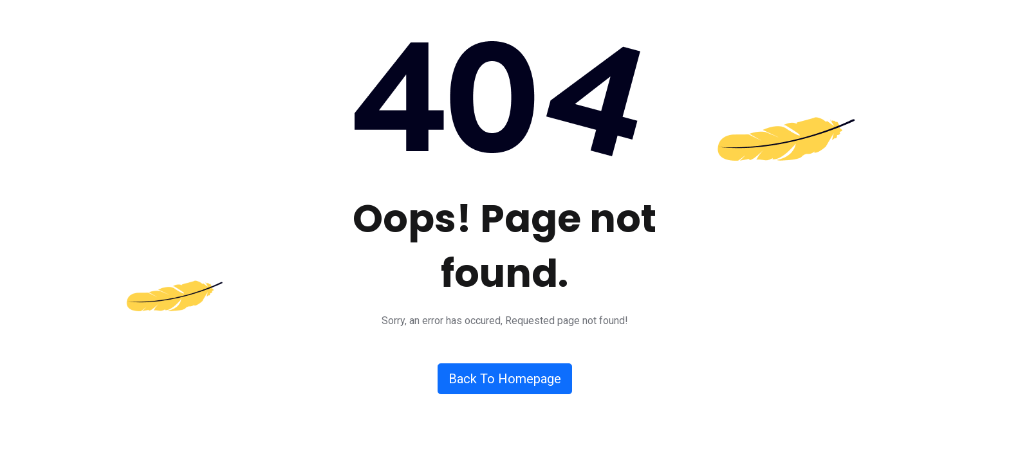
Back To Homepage (505, 378)
